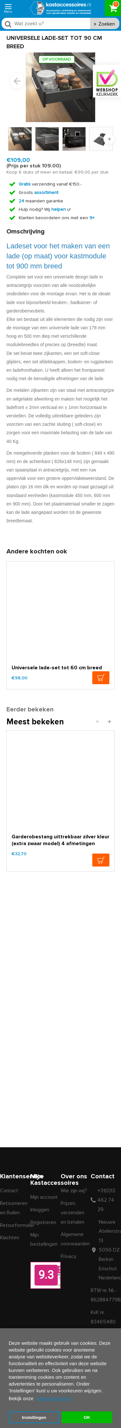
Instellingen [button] (34, 1417)
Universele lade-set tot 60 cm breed (57, 667)
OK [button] (87, 1417)
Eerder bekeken (30, 709)
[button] (17, 81)
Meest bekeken (35, 722)
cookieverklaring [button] (53, 1398)
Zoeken (106, 24)
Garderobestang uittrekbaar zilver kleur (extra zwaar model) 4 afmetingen (60, 840)
